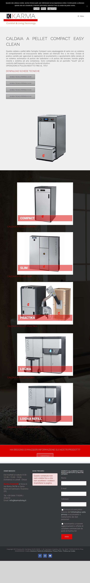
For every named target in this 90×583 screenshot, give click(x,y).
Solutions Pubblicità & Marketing (41, 551)
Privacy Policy (57, 551)
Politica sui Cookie (69, 551)
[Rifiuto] (87, 6)
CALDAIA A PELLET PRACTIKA (22, 326)
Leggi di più (52, 9)
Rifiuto (43, 9)
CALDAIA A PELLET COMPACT (22, 226)
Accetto (36, 9)
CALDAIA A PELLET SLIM (19, 276)
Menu (80, 16)
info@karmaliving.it (17, 500)
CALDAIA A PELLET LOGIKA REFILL (24, 427)
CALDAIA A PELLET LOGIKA (21, 377)
